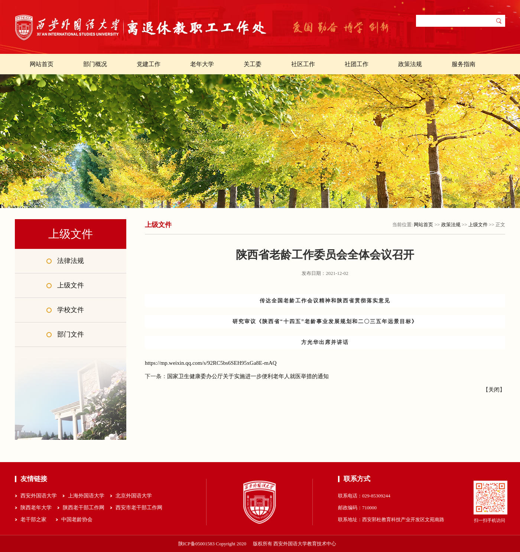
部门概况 (95, 64)
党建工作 (148, 64)
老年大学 (202, 64)
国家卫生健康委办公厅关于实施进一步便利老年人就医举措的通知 (248, 376)
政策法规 (410, 64)
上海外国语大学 (86, 496)
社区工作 (303, 64)
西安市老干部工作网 (139, 507)
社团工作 (356, 64)
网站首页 (41, 64)
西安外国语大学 (38, 496)
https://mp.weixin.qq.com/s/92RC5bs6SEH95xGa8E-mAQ (211, 363)
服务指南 (463, 64)
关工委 (252, 64)
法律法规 (70, 260)
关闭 (494, 390)
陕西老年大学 (36, 507)
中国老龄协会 (76, 519)
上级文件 (70, 285)
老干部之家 (33, 519)
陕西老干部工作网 (83, 507)
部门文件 (70, 334)
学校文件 (70, 310)
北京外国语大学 (134, 496)
